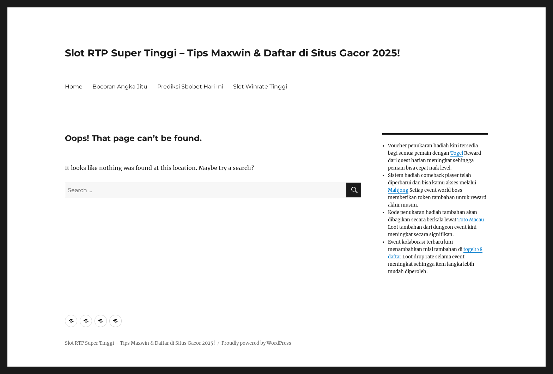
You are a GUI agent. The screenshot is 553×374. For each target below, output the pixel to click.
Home (74, 86)
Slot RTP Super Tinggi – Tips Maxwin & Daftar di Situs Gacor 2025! (232, 53)
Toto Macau (470, 220)
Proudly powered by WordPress (256, 343)
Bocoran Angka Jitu (119, 86)
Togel (456, 153)
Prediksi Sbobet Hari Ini (190, 86)
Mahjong (398, 190)
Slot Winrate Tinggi (260, 86)
